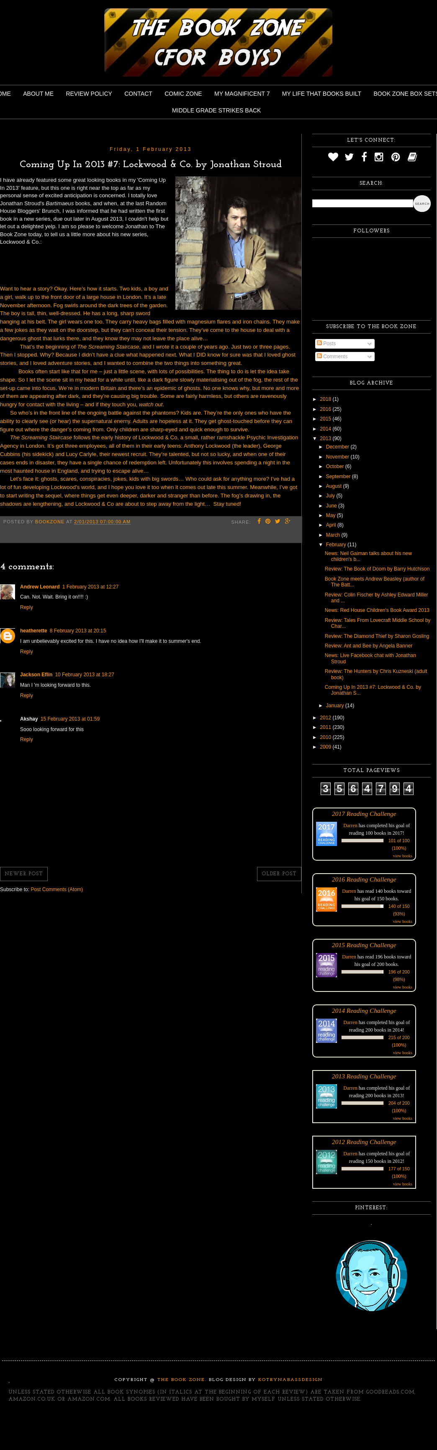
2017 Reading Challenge (364, 813)
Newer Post (24, 874)
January (335, 705)
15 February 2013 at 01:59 (70, 719)
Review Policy (89, 93)
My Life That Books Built (321, 93)
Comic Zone (183, 93)
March (334, 535)
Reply (26, 607)
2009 (326, 747)
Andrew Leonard (40, 587)
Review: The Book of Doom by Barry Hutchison (377, 569)
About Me (38, 93)
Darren (350, 825)
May (331, 515)
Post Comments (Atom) (57, 889)
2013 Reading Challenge (364, 1076)
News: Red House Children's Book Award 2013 (377, 610)
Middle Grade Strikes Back (216, 110)
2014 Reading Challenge (364, 1010)
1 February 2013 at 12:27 (90, 587)
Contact (138, 93)
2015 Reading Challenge (364, 944)
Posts (326, 344)
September (339, 476)
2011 (326, 727)
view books (402, 856)
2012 (326, 718)
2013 (326, 438)
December (338, 447)
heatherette (33, 631)
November (338, 457)
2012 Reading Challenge (364, 1141)
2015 (326, 419)
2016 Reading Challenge (364, 879)
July (331, 496)
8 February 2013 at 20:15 (78, 631)
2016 (326, 409)
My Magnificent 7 (242, 93)
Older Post (279, 874)
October (335, 466)
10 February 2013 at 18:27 (84, 675)
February (336, 545)
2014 (326, 429)
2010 (326, 737)
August (334, 486)
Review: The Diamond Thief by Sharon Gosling (377, 636)
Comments (332, 356)
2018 (326, 399)
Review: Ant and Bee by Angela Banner (368, 646)
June (332, 506)
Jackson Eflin (36, 675)
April (331, 525)
